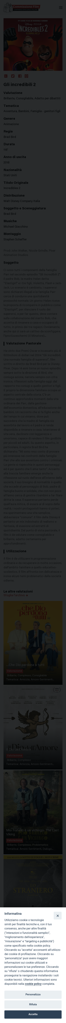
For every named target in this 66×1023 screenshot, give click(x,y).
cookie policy (33, 984)
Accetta (33, 1014)
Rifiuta (33, 1004)
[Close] (57, 915)
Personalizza (33, 994)
